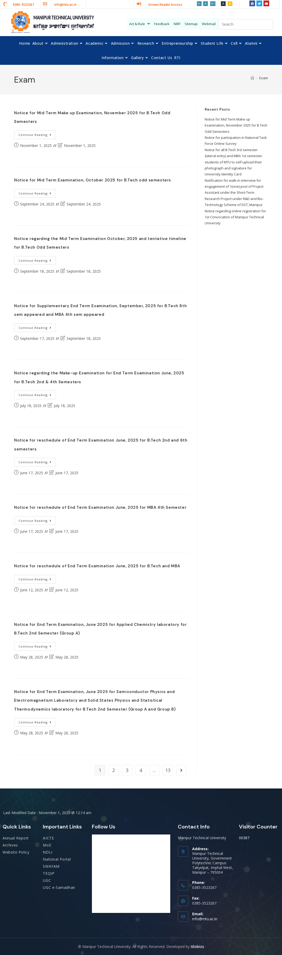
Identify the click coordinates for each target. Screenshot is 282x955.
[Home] (252, 78)
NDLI (47, 852)
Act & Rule (139, 23)
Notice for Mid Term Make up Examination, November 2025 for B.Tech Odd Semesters (236, 125)
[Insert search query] (246, 24)
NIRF (177, 23)
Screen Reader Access (165, 5)
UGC (47, 880)
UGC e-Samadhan (59, 887)
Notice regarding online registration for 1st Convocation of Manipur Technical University (235, 217)
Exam (263, 78)
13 (168, 770)
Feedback (161, 23)
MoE (47, 845)
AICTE (48, 838)
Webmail (209, 23)
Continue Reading (37, 133)
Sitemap (191, 23)
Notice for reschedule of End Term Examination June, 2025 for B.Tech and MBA (97, 566)
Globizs (197, 946)
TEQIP (48, 873)
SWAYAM (51, 866)
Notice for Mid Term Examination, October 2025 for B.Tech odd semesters (92, 180)
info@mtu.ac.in (204, 918)
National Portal (57, 859)
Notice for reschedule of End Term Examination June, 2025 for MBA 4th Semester (100, 507)
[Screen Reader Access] (139, 4)
